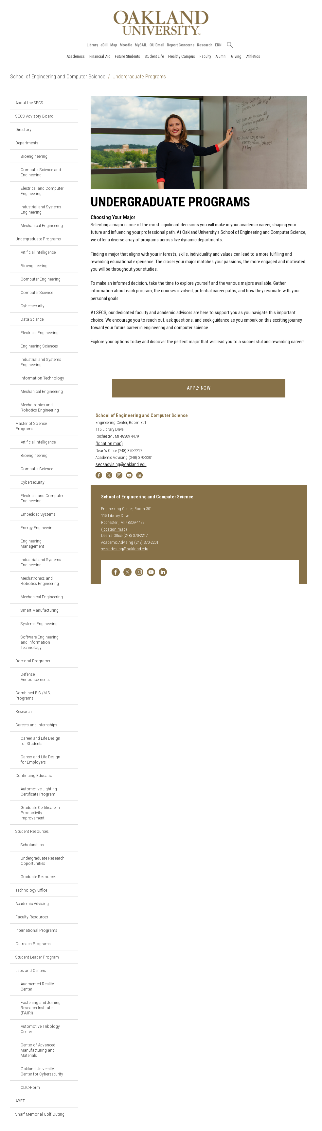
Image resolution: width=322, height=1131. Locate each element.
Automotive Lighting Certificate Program (39, 791)
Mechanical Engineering (42, 225)
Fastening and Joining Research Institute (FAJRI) (41, 1007)
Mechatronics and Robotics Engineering (40, 407)
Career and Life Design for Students (40, 740)
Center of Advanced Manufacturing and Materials (38, 1050)
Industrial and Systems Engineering (41, 209)
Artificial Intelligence (38, 252)
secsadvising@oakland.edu (121, 465)
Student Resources (32, 831)
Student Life (154, 56)
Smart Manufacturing (40, 610)
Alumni (220, 56)
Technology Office (31, 890)
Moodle (126, 45)
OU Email (157, 45)
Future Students (127, 56)
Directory (23, 129)
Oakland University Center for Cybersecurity (42, 1071)
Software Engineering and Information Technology (40, 642)
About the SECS (29, 102)
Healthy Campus (181, 56)
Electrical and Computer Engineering (42, 191)
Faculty (205, 56)
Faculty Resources (31, 916)
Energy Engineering (38, 527)
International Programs (36, 930)
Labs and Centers (30, 970)
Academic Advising (32, 903)
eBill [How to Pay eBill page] (104, 45)
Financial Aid (100, 56)
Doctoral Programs (32, 660)
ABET (20, 1100)
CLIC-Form (30, 1087)
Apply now (199, 388)
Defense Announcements (35, 676)
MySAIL (141, 45)
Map (113, 45)
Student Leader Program (37, 957)
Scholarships (32, 844)
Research (204, 45)
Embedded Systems (38, 514)
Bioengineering (34, 156)
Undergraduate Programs (38, 238)
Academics (75, 56)
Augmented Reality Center (37, 986)
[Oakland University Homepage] (161, 22)
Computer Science (37, 292)
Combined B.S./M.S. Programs (33, 695)
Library (92, 45)
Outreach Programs (33, 943)
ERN (218, 45)
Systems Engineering (39, 623)
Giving (236, 56)
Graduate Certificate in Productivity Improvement (40, 812)
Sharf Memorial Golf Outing (39, 1114)
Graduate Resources (39, 876)
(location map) (109, 443)
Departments (26, 142)
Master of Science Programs (31, 426)
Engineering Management (32, 543)
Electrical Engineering (40, 332)
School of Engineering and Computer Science (57, 76)
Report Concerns (180, 45)
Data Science (32, 319)
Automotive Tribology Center (40, 1029)
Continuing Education (35, 775)
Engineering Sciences (39, 345)
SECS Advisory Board (34, 116)
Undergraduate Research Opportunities (42, 860)
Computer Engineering (41, 279)
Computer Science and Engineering (41, 172)
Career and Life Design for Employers (40, 759)
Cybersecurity (33, 305)
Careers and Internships (36, 724)
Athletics (253, 56)
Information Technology (42, 377)
